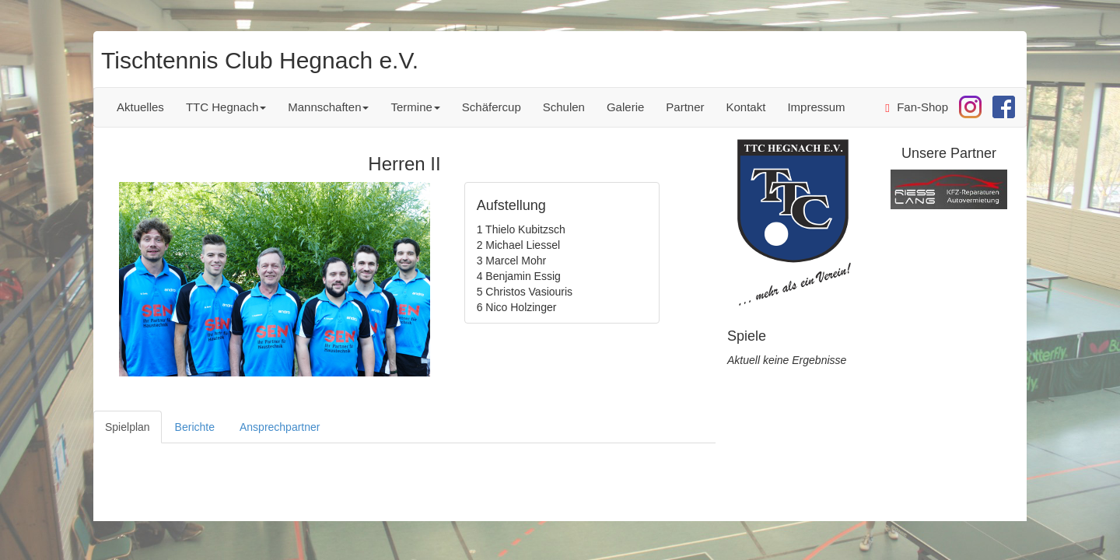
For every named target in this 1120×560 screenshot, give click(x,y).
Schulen (564, 107)
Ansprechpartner (280, 427)
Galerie (625, 107)
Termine (414, 107)
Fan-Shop (916, 107)
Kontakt (746, 107)
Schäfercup (491, 107)
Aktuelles (140, 107)
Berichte (195, 427)
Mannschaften (328, 107)
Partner (685, 107)
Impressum (816, 107)
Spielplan (127, 427)
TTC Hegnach (226, 107)
